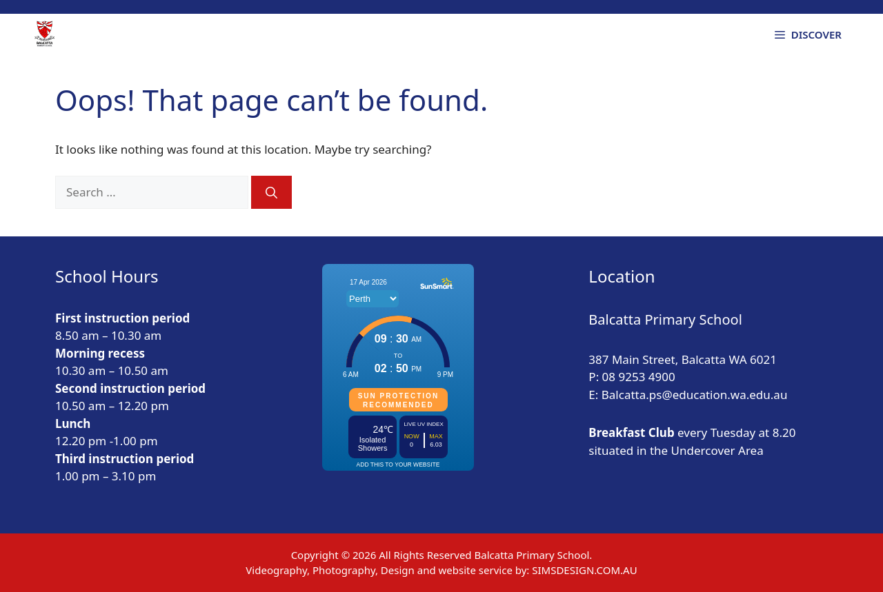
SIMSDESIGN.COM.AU (584, 570)
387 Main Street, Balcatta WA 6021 (682, 359)
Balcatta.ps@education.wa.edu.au (695, 394)
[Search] (271, 192)
